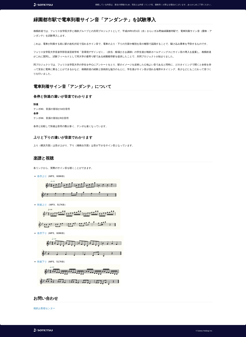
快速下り (42, 261)
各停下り (42, 233)
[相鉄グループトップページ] (43, 331)
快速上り (42, 204)
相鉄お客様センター (44, 308)
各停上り (42, 176)
